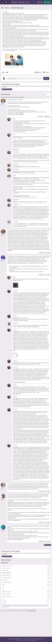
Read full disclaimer (31, 610)
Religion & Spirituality (26, 591)
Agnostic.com (2, 2)
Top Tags (26, 603)
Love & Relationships (26, 575)
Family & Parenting (26, 568)
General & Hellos (26, 570)
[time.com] (15, 149)
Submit (46, 78)
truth (35, 605)
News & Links (26, 579)
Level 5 (2, 261)
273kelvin (15, 315)
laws (33, 605)
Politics (26, 584)
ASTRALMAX (16, 152)
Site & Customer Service (26, 596)
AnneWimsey (16, 164)
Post (8, 2)
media (38, 605)
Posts (26, 589)
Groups (22, 2)
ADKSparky (15, 323)
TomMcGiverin (16, 204)
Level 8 (2, 531)
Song (12, 605)
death (30, 605)
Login (40, 2)
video (4, 605)
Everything (26, 601)
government (18, 605)
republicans (26, 605)
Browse (14, 2)
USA (43, 605)
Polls (26, 587)
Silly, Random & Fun (26, 594)
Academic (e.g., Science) (26, 565)
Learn (27, 2)
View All (7, 606)
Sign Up (47, 2)
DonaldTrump (7, 605)
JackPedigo (15, 221)
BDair (5, 72)
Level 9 (2, 235)
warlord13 (15, 290)
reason (46, 605)
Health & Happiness (26, 572)
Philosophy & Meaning (26, 582)
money (41, 605)
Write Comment (48, 544)
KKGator (14, 175)
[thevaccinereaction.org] (19, 382)
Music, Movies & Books (26, 577)
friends (4, 606)
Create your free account (7, 89)
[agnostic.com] (17, 393)
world (14, 605)
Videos (26, 598)
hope (22, 605)
